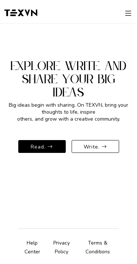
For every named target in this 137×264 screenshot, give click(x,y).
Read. (42, 146)
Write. (95, 146)
